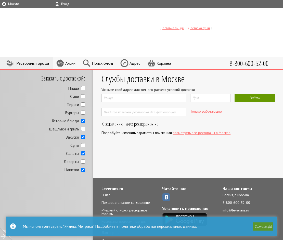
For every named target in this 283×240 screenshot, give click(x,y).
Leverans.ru (112, 188)
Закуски (72, 137)
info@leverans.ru (236, 210)
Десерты (71, 161)
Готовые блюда (65, 120)
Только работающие (206, 111)
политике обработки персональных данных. (158, 226)
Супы (74, 145)
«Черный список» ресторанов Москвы (124, 212)
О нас (105, 195)
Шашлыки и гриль (64, 128)
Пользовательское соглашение (125, 202)
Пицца (73, 88)
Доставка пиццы (172, 28)
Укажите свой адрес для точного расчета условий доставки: (148, 90)
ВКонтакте (166, 197)
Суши (74, 96)
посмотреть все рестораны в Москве (201, 132)
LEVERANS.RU (192, 19)
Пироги (73, 104)
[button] (263, 226)
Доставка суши (199, 28)
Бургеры (72, 112)
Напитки (71, 169)
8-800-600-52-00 (236, 202)
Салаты (72, 153)
